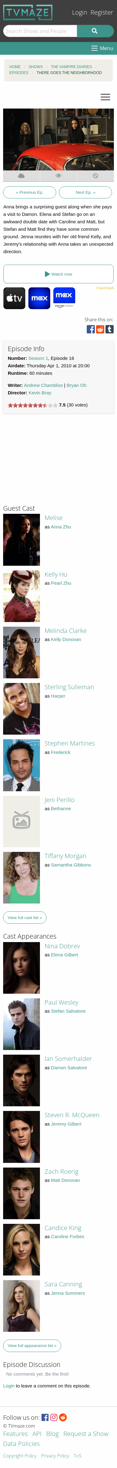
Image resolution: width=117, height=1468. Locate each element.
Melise (54, 517)
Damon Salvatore (69, 1067)
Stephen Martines (70, 743)
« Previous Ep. (29, 192)
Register (101, 12)
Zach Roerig (61, 1171)
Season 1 (38, 358)
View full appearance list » (32, 1345)
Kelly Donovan (66, 639)
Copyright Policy (20, 1456)
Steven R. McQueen (72, 1115)
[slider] (33, 405)
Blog (52, 1434)
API (36, 1434)
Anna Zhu (61, 526)
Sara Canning (63, 1284)
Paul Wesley (61, 1002)
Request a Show (85, 1434)
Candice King (63, 1228)
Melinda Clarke (66, 630)
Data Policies (21, 1444)
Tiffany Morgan (65, 856)
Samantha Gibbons (71, 864)
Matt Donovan (65, 1180)
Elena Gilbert (64, 954)
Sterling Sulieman (69, 687)
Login (79, 12)
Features (15, 1434)
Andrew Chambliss (43, 385)
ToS (77, 1456)
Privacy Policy (55, 1456)
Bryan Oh (76, 385)
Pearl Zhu (61, 583)
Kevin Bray (40, 392)
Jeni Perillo (60, 800)
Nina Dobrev (62, 946)
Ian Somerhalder (68, 1058)
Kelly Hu (56, 574)
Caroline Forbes (67, 1236)
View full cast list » (25, 917)
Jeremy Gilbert (66, 1124)
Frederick (61, 752)
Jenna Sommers (68, 1293)
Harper (58, 696)
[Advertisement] (50, 461)
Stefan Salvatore (68, 1011)
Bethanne (61, 808)
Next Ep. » (85, 192)
